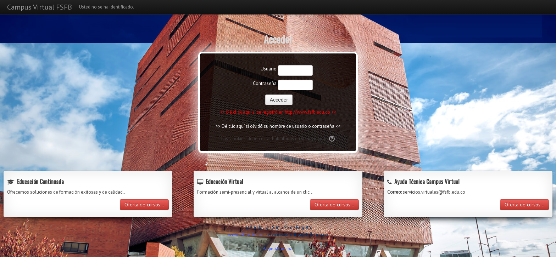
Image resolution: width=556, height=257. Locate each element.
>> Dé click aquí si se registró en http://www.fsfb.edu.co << (278, 112)
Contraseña (265, 83)
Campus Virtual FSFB (39, 7)
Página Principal (278, 249)
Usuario (269, 68)
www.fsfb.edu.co (244, 235)
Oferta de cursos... (144, 204)
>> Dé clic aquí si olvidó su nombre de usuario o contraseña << (278, 126)
